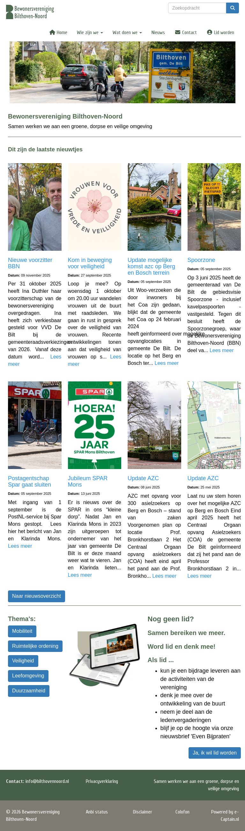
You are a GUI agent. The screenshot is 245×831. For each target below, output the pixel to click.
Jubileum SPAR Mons (88, 481)
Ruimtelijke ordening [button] (35, 646)
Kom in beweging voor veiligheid (90, 263)
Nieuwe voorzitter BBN (30, 263)
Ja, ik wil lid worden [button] (215, 752)
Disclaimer (142, 812)
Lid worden (220, 32)
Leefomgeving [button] (28, 675)
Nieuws (158, 32)
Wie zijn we (90, 32)
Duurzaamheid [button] (28, 690)
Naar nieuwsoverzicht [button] (36, 596)
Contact (185, 32)
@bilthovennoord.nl (47, 781)
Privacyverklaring (102, 781)
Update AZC (143, 478)
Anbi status (97, 812)
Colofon (182, 812)
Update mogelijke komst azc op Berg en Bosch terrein (151, 266)
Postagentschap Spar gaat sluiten (29, 481)
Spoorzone (201, 260)
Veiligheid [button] (23, 660)
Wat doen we (127, 32)
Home (58, 32)
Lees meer (166, 363)
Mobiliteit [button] (22, 631)
